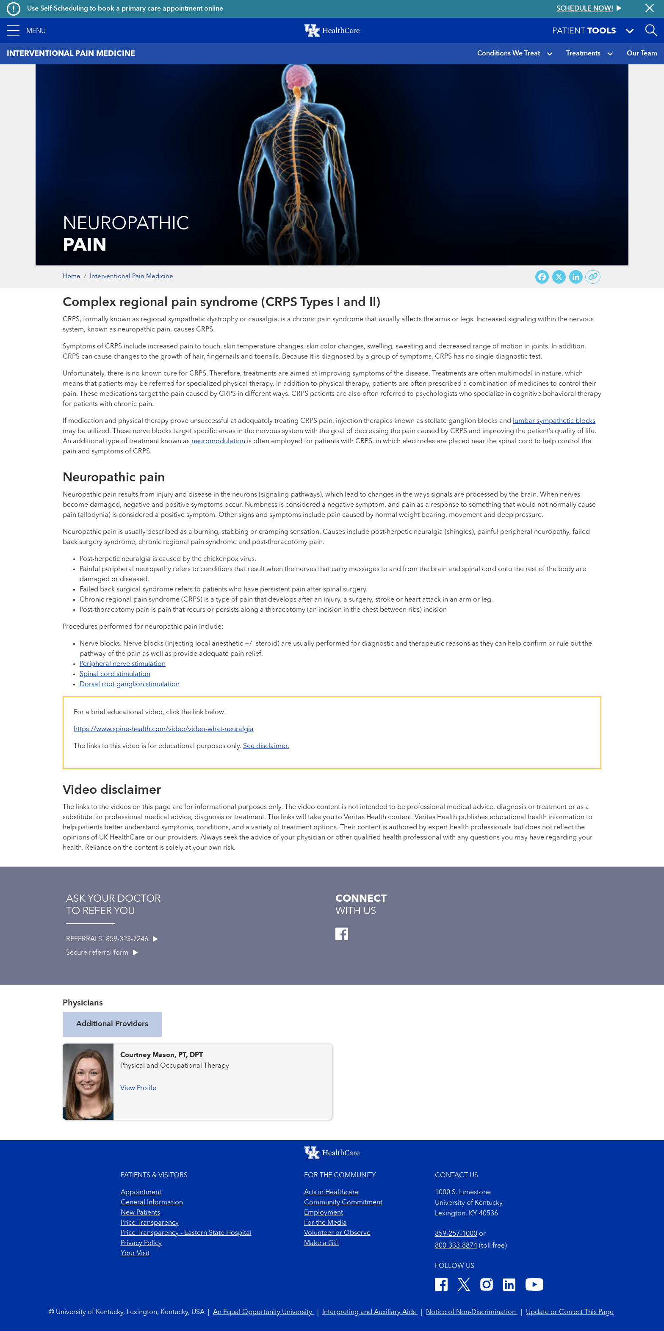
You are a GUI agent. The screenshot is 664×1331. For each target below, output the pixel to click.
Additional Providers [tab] (112, 1024)
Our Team (642, 53)
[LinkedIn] (509, 1286)
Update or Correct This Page (570, 1312)
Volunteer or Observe (337, 1233)
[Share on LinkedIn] (575, 277)
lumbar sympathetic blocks (554, 421)
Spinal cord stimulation (115, 674)
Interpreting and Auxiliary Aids (370, 1312)
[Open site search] (651, 30)
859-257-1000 (456, 1234)
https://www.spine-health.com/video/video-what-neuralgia (164, 729)
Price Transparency (150, 1223)
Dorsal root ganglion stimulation (130, 684)
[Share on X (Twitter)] (559, 277)
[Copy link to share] (593, 277)
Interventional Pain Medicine (131, 276)
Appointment (141, 1192)
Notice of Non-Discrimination (471, 1312)
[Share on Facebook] (542, 277)
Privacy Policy (141, 1243)
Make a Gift (321, 1243)
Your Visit (135, 1253)
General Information (152, 1202)
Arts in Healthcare (331, 1192)
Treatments (583, 53)
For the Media (325, 1223)
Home (71, 276)
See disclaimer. (266, 746)
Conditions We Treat (508, 53)
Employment (323, 1212)
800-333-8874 (456, 1246)
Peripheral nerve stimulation (123, 664)
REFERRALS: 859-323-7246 (112, 939)
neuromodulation (218, 441)
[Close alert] (649, 9)
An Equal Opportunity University (263, 1312)
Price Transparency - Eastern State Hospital (186, 1233)
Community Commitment (343, 1202)
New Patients (140, 1212)
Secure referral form (102, 953)
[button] (26, 30)
